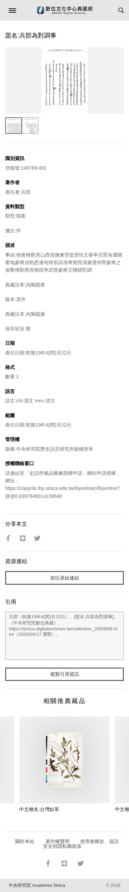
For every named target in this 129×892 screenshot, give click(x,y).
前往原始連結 (64, 578)
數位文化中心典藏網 (64, 10)
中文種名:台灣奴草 (39, 809)
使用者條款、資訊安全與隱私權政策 (81, 844)
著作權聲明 (57, 841)
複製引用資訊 (64, 674)
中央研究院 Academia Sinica (37, 885)
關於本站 (24, 841)
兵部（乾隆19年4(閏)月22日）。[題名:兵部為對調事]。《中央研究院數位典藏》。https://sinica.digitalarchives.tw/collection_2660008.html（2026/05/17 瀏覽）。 (64, 636)
